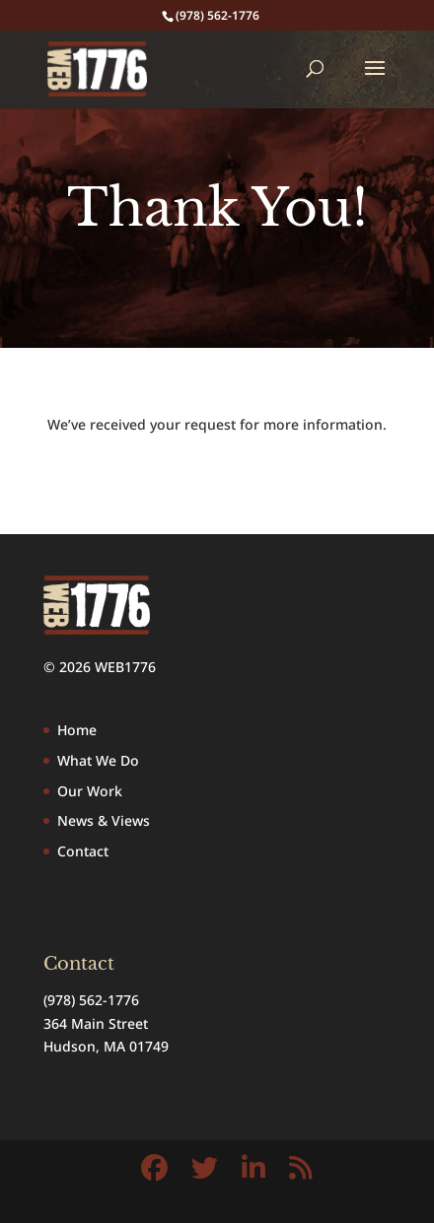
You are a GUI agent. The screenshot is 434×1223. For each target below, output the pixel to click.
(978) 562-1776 (91, 999)
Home (77, 729)
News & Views (103, 820)
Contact (82, 851)
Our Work (89, 790)
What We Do (98, 760)
